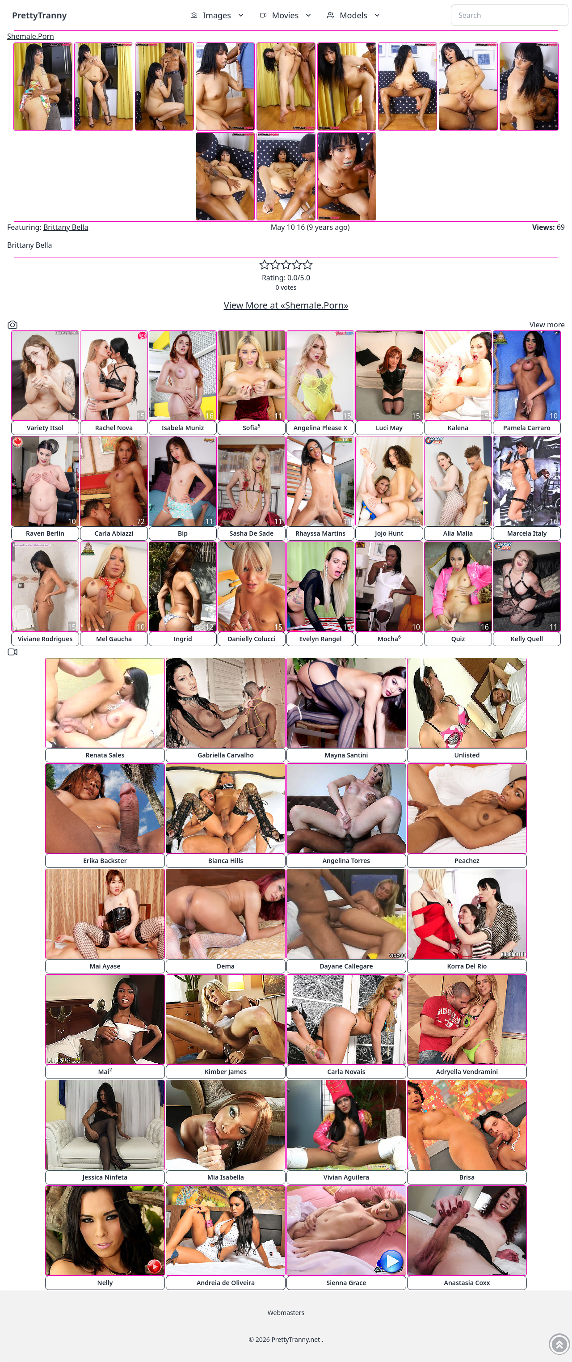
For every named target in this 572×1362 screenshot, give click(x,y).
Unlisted (467, 755)
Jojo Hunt (389, 533)
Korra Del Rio (467, 966)
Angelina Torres (346, 860)
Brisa (467, 1177)
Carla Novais (346, 1071)
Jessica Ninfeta (105, 1177)
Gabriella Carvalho (226, 755)
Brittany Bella (65, 227)
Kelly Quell (527, 638)
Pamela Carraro (527, 427)
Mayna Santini (346, 755)
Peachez (466, 860)
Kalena (458, 427)
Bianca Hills (226, 860)
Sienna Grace (346, 1282)
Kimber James (226, 1071)
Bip (183, 533)
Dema (226, 966)
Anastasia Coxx (467, 1282)
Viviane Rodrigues (45, 638)
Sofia (252, 427)
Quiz (458, 638)
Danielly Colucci (251, 638)
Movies (286, 15)
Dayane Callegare (346, 966)
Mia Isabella (225, 1177)
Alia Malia (458, 533)
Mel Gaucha (114, 638)
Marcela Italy (527, 533)
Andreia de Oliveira (226, 1282)
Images (217, 15)
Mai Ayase (104, 966)
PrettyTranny (39, 15)
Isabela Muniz (183, 427)
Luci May (389, 427)
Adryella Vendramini (467, 1071)
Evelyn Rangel (320, 638)
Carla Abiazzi (114, 533)
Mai (105, 1071)
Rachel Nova (114, 427)
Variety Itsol (45, 427)
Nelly (105, 1282)
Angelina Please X (321, 427)
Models (354, 15)
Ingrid (182, 638)
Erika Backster (104, 860)
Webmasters (286, 1312)
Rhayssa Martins (320, 533)
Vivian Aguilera (346, 1177)
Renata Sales (105, 755)
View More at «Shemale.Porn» (286, 305)
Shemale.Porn (30, 36)
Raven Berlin (45, 533)
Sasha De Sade (251, 533)
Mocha (389, 638)
